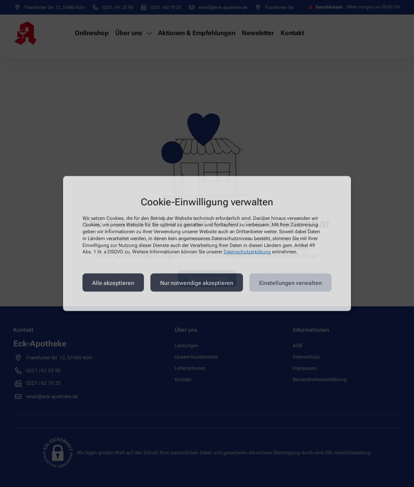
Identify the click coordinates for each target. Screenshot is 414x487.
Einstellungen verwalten (290, 282)
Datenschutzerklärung (247, 252)
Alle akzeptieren (113, 282)
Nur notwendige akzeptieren (196, 282)
